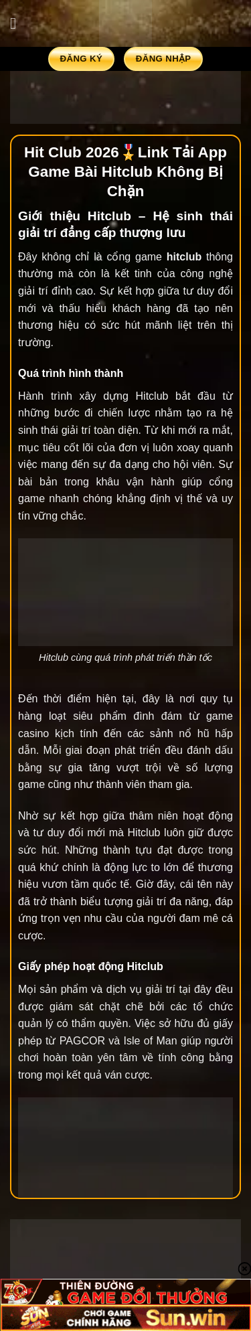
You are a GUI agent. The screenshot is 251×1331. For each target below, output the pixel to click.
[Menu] (18, 23)
